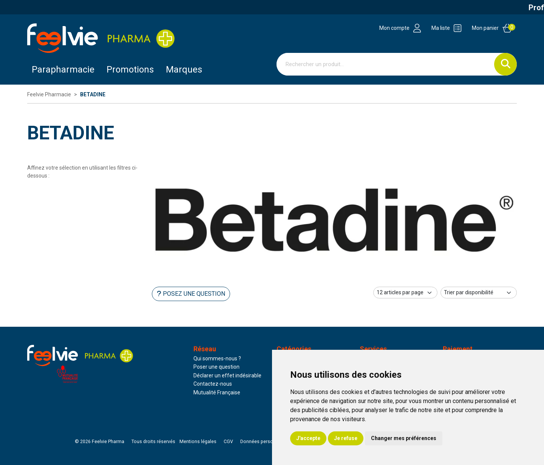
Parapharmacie (63, 69)
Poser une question (216, 367)
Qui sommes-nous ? (217, 358)
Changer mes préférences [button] (403, 438)
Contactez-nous (212, 384)
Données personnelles (264, 441)
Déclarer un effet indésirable (227, 375)
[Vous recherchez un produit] (386, 64)
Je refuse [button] (345, 438)
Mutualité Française (216, 392)
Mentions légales (197, 441)
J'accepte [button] (308, 438)
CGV (228, 441)
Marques (184, 69)
